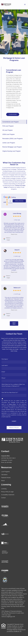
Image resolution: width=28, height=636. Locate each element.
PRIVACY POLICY (14, 427)
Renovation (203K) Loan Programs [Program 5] (12, 138)
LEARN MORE (13, 114)
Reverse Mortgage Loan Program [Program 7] (12, 147)
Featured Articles (6, 477)
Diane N (17, 250)
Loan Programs (5, 471)
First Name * (5, 359)
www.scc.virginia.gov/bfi (8, 616)
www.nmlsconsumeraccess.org (10, 604)
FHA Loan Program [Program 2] (8, 126)
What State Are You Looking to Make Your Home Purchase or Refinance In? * (13, 385)
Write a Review (19, 201)
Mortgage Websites (12, 629)
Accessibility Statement (7, 494)
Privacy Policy (12, 404)
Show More (13, 323)
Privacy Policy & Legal (7, 491)
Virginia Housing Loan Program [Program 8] (11, 151)
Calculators (4, 474)
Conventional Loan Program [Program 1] (10, 122)
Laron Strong (17, 213)
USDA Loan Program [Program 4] (8, 134)
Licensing (3, 488)
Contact (3, 497)
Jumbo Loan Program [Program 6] (8, 142)
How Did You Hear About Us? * (10, 392)
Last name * (5, 365)
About (3, 480)
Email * (3, 371)
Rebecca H (17, 287)
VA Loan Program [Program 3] (7, 130)
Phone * (4, 378)
